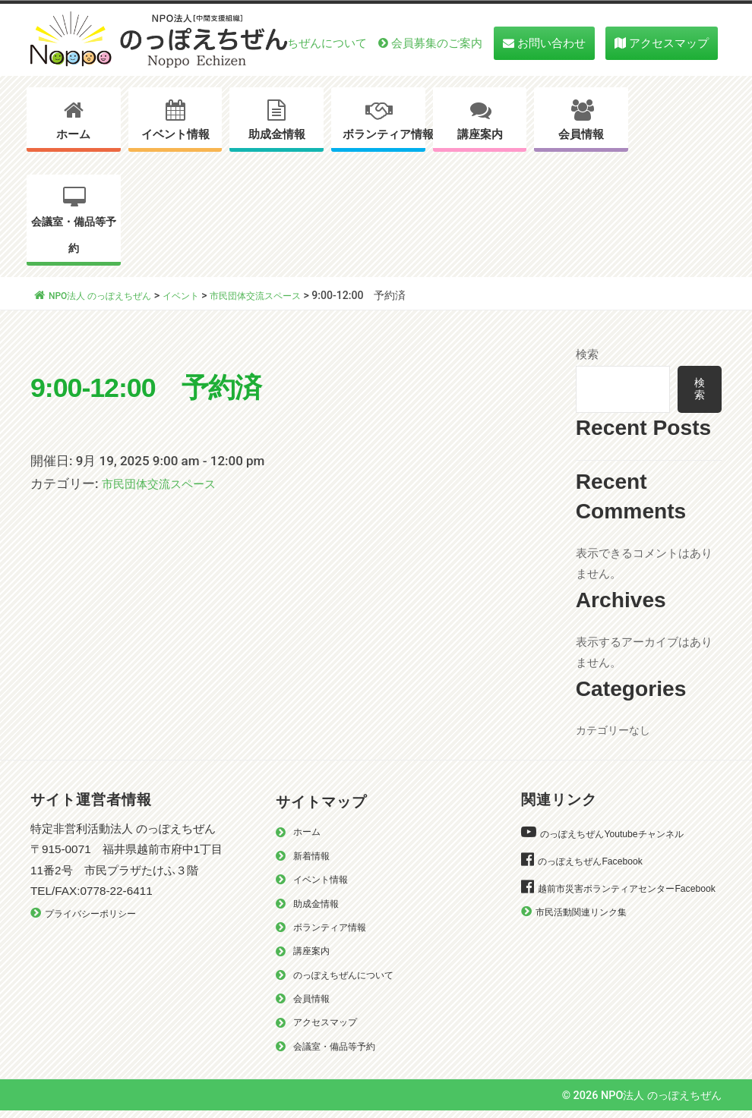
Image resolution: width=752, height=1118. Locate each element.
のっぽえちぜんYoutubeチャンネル (623, 838)
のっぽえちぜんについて (304, 42)
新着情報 (314, 861)
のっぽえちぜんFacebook (598, 865)
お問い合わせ (551, 42)
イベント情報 (175, 134)
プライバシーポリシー (98, 918)
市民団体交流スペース (166, 483)
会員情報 (581, 134)
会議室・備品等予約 (73, 235)
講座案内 (480, 134)
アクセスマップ (669, 42)
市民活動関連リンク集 (589, 937)
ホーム (73, 134)
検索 (587, 354)
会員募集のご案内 (436, 42)
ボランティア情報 (384, 134)
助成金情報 (276, 134)
